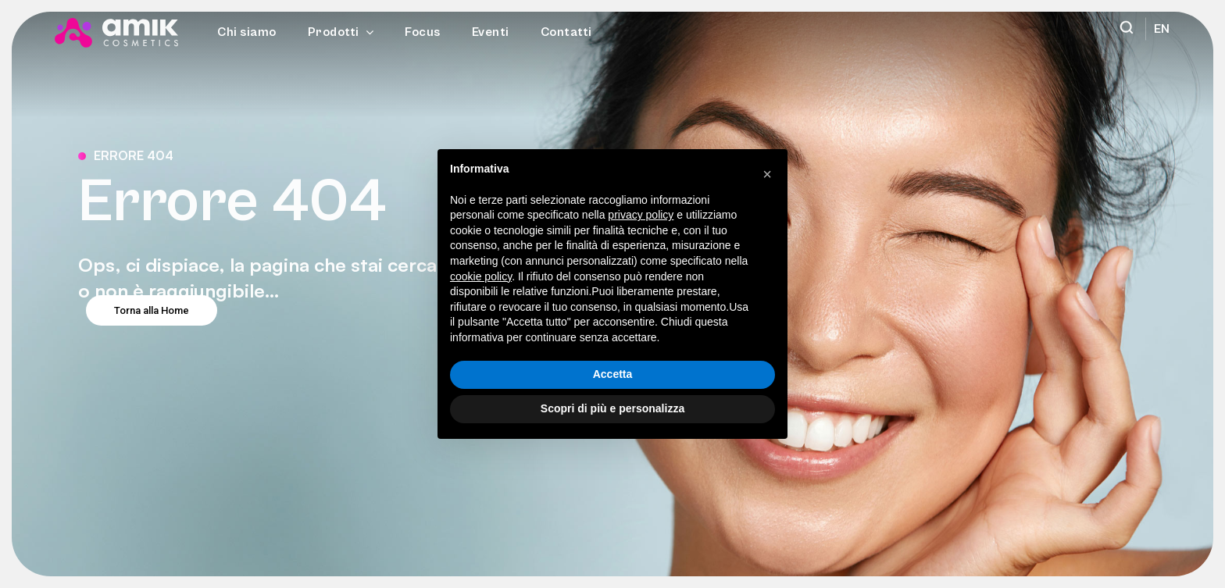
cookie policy (481, 276)
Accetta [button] (613, 374)
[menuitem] (1158, 29)
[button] (767, 174)
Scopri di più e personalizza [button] (612, 408)
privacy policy (640, 214)
